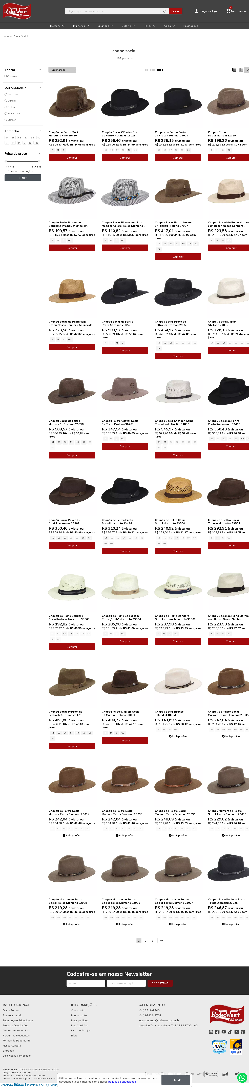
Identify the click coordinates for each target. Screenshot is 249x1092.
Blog (74, 1035)
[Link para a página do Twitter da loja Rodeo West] (236, 1032)
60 (188, 150)
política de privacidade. (122, 1081)
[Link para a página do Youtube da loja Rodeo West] (223, 1032)
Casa (167, 25)
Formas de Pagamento (17, 1040)
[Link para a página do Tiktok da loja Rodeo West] (230, 1032)
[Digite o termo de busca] (112, 11)
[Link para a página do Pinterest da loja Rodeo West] (243, 1032)
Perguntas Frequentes (16, 1035)
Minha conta (79, 1015)
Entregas (8, 1050)
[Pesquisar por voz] (164, 11)
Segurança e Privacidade (18, 1020)
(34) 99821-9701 (150, 1015)
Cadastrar (160, 983)
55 (165, 243)
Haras (148, 25)
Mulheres (79, 25)
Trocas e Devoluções (15, 1025)
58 (183, 243)
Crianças (103, 25)
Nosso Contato (12, 1045)
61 (159, 249)
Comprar (72, 157)
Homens (55, 25)
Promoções (190, 25)
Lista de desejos (81, 1030)
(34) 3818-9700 (149, 1010)
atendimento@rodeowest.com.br (159, 1020)
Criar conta (78, 1010)
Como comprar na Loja (16, 1030)
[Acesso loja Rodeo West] (206, 11)
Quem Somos (11, 1010)
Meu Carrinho (79, 1025)
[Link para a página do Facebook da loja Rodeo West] (217, 1032)
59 (129, 150)
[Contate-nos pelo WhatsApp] (242, 1078)
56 (171, 243)
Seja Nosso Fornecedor (17, 1055)
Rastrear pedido (12, 1015)
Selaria (126, 25)
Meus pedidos (79, 1020)
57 (177, 243)
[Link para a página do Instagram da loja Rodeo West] (211, 1032)
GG (229, 150)
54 (53, 442)
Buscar (175, 11)
